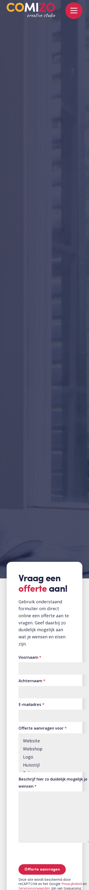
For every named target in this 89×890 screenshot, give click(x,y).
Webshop (54, 749)
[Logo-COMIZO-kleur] (31, 12)
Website (54, 741)
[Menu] (71, 9)
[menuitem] (71, 9)
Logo (54, 757)
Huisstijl (54, 765)
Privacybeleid (71, 883)
